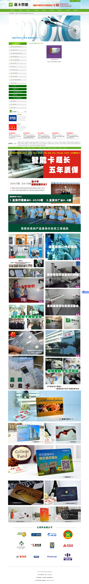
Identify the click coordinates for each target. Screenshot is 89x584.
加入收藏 (78, 0)
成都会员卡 (45, 143)
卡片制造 (36, 10)
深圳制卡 (19, 142)
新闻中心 (28, 10)
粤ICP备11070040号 (50, 580)
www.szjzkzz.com (14, 134)
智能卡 (49, 142)
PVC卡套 (14, 86)
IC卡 (52, 142)
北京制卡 (23, 142)
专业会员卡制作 (32, 145)
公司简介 (20, 10)
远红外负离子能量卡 (17, 79)
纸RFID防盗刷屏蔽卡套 (17, 97)
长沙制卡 (68, 142)
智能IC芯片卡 (15, 50)
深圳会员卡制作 (51, 143)
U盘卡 (14, 66)
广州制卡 (60, 142)
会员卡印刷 (73, 143)
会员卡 (40, 142)
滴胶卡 (14, 101)
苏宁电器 (19, 114)
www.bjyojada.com (29, 136)
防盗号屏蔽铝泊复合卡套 (17, 92)
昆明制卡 (26, 143)
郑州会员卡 (78, 143)
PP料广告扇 (15, 69)
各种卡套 (14, 83)
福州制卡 (64, 142)
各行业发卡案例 (16, 59)
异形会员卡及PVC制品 (17, 53)
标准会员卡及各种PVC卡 (17, 46)
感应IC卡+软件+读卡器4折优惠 (21, 13)
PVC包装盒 (15, 76)
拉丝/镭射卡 (15, 73)
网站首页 (13, 10)
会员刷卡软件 (32, 142)
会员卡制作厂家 (26, 145)
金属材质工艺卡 (16, 56)
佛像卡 (37, 142)
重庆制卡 (34, 143)
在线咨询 (76, 10)
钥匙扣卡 (14, 104)
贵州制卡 (22, 143)
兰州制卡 (30, 143)
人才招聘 (68, 10)
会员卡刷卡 (20, 145)
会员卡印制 (68, 143)
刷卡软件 (44, 10)
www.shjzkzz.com (43, 134)
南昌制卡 (72, 142)
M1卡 (57, 142)
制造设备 (60, 10)
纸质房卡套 (15, 94)
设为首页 (72, 0)
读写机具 (52, 10)
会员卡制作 (57, 143)
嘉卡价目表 (12, 13)
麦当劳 (18, 124)
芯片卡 (46, 142)
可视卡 (14, 107)
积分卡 (43, 142)
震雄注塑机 (38, 145)
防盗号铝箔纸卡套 (54, 59)
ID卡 (55, 142)
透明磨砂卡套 (15, 89)
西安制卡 (27, 142)
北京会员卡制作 (63, 143)
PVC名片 (14, 63)
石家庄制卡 (77, 142)
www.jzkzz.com (57, 134)
